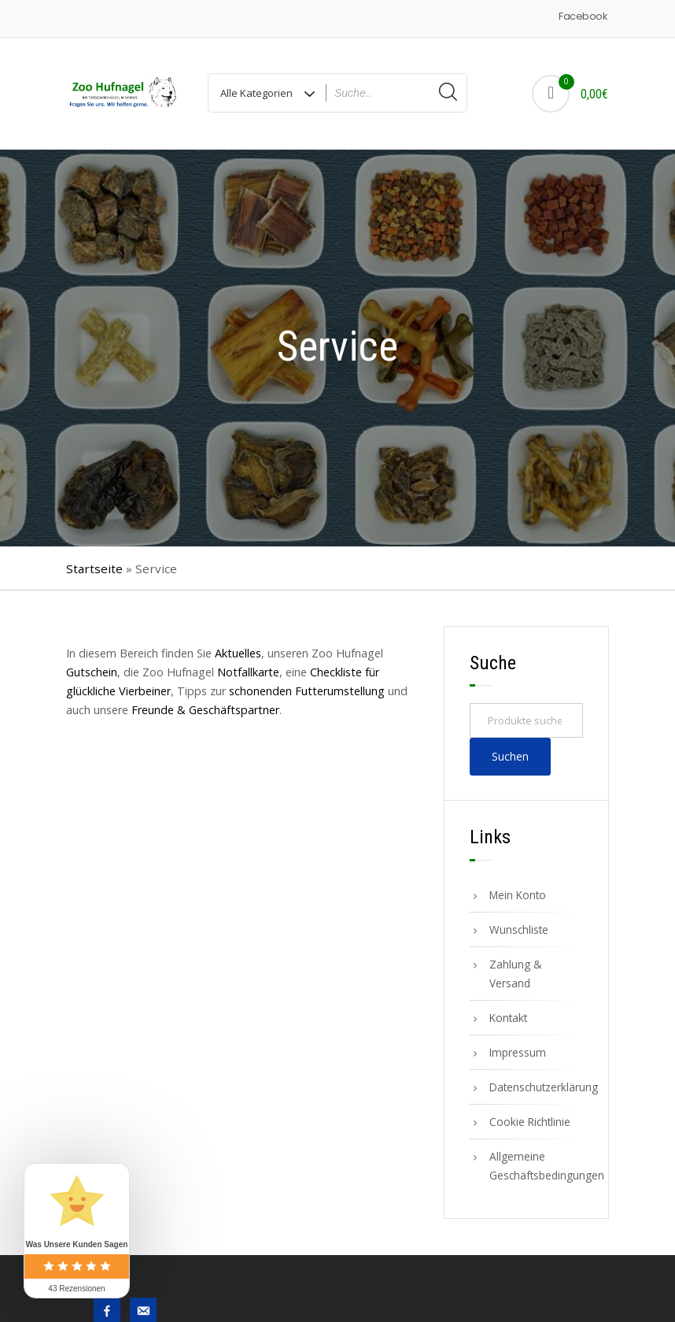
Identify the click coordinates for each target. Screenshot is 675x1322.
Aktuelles (238, 653)
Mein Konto (517, 894)
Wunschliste (518, 929)
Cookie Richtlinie (529, 1121)
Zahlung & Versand (515, 974)
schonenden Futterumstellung (307, 690)
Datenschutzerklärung (536, 1086)
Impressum (517, 1052)
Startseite (94, 568)
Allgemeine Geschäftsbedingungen (536, 1166)
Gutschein (91, 672)
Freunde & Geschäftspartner (205, 709)
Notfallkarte (248, 672)
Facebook (583, 16)
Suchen (510, 756)
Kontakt (508, 1017)
